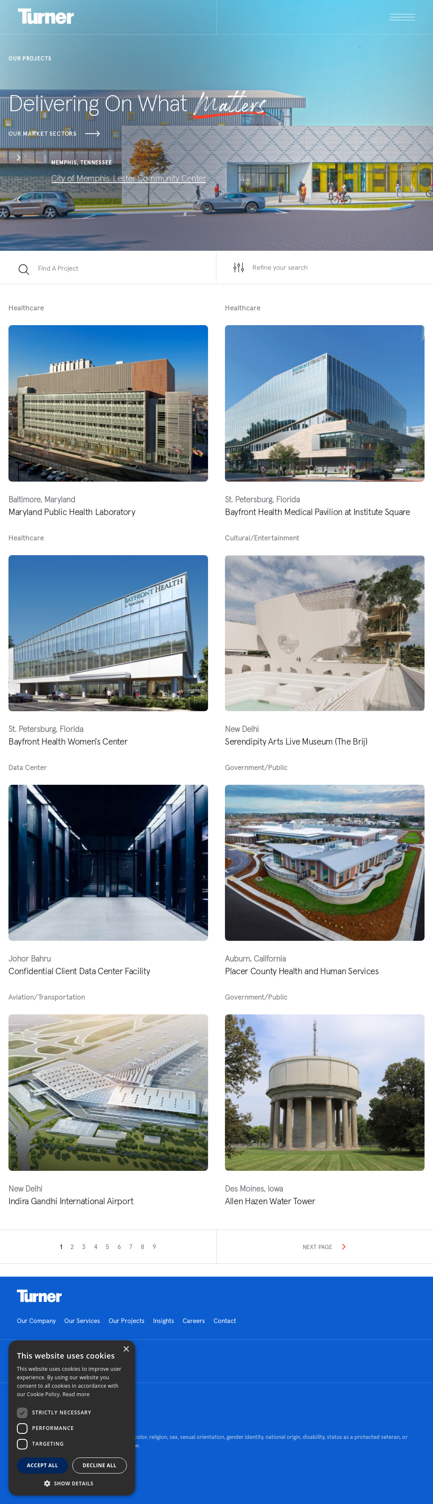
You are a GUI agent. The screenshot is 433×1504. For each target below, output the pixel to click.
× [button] (126, 1349)
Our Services (82, 1321)
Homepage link (39, 1296)
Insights (163, 1321)
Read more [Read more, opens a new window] (76, 1394)
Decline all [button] (100, 1465)
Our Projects (127, 1321)
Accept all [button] (42, 1465)
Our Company (36, 1321)
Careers (194, 1321)
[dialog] (71, 1418)
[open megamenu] (316, 17)
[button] (18, 158)
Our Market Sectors (54, 133)
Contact (225, 1321)
